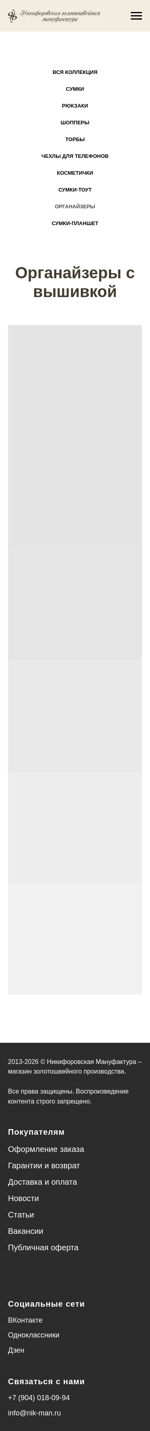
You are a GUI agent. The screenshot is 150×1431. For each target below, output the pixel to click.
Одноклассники (34, 1335)
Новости (23, 1198)
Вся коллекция (75, 72)
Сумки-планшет (75, 223)
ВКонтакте (25, 1320)
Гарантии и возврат (44, 1165)
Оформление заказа (46, 1149)
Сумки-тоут (75, 190)
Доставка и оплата (42, 1182)
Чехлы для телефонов (75, 156)
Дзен (16, 1350)
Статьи (21, 1214)
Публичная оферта (43, 1247)
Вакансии (25, 1231)
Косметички (75, 173)
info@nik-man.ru (34, 1413)
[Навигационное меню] (136, 16)
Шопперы (75, 123)
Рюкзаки (75, 106)
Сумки (75, 89)
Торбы (74, 139)
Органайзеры (75, 207)
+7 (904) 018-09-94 (39, 1398)
